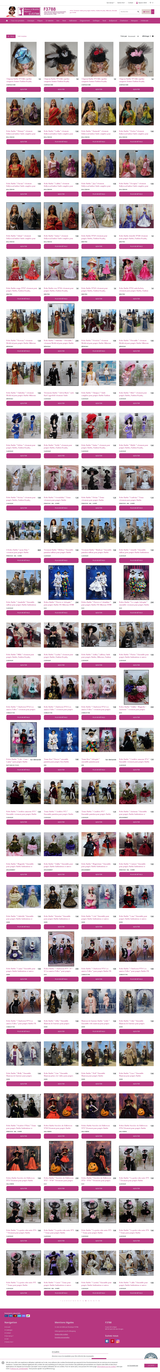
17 (96, 1301)
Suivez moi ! (8, 1342)
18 (99, 1301)
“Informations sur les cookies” (106, 1367)
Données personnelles (62, 1337)
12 (83, 1301)
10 (78, 1301)
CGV (6, 1339)
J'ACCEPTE (151, 1365)
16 (93, 1301)
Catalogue (8, 1330)
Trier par (123, 36)
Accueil (7, 1327)
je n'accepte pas (132, 1365)
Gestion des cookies (61, 1334)
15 (91, 1301)
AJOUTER (23, 89)
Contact (130, 3)
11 (80, 1301)
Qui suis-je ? (8, 1336)
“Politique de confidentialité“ (19, 1369)
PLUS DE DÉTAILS (61, 142)
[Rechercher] (138, 11)
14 (88, 1301)
